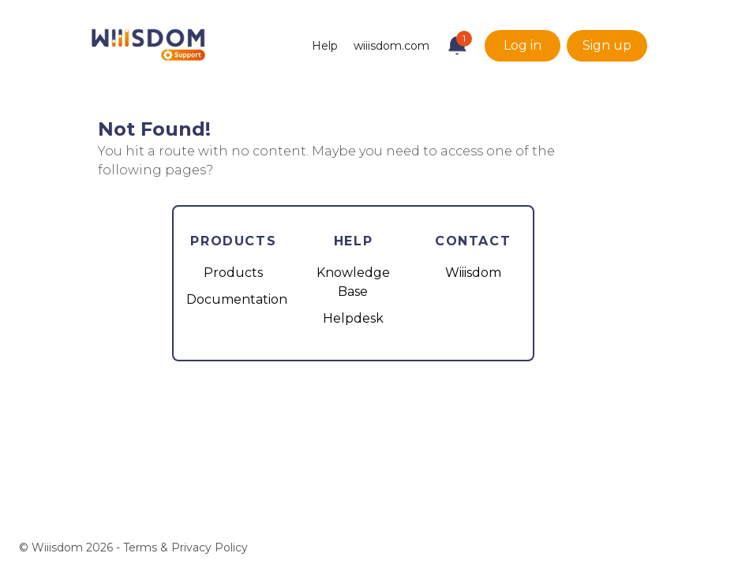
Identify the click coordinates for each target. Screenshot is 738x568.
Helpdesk (353, 318)
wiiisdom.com (391, 46)
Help (325, 46)
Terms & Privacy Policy (185, 547)
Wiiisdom (473, 272)
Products (233, 272)
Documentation (236, 299)
